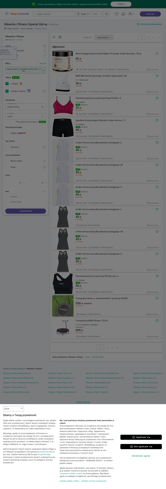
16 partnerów (46, 451)
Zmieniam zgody (141, 456)
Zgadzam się (141, 437)
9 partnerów (44, 454)
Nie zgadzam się (141, 446)
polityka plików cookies (69, 481)
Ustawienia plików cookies (71, 473)
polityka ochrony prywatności (94, 481)
